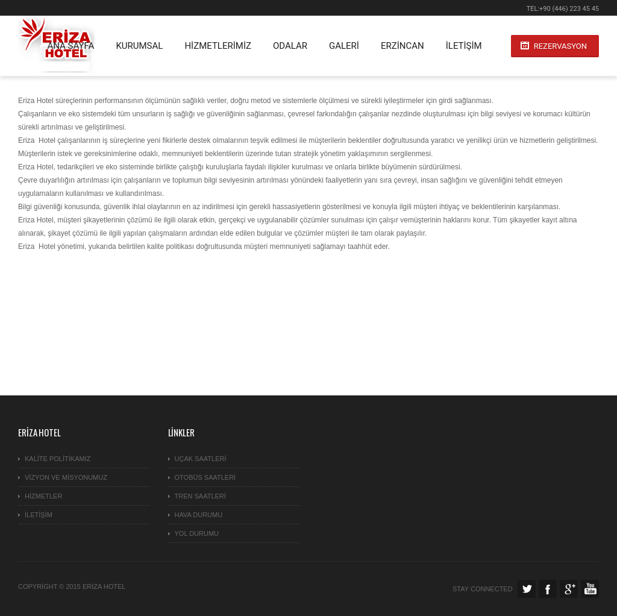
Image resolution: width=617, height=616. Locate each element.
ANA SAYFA (70, 45)
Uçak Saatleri (201, 458)
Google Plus (569, 589)
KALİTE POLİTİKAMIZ (57, 458)
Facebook (548, 589)
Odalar (290, 45)
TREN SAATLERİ (200, 496)
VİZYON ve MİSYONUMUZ (66, 477)
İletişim (464, 45)
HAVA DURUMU (199, 514)
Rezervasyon (560, 46)
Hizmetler (43, 496)
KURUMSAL (139, 45)
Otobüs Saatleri (205, 477)
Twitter (527, 589)
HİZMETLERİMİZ (217, 45)
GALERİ (344, 45)
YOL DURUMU (197, 533)
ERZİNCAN (402, 45)
